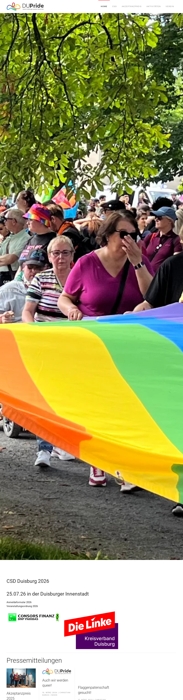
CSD (114, 6)
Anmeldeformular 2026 (19, 602)
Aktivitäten (153, 6)
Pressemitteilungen (34, 660)
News (54, 695)
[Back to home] (25, 6)
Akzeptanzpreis (132, 6)
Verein (170, 6)
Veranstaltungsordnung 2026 (22, 606)
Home (104, 6)
